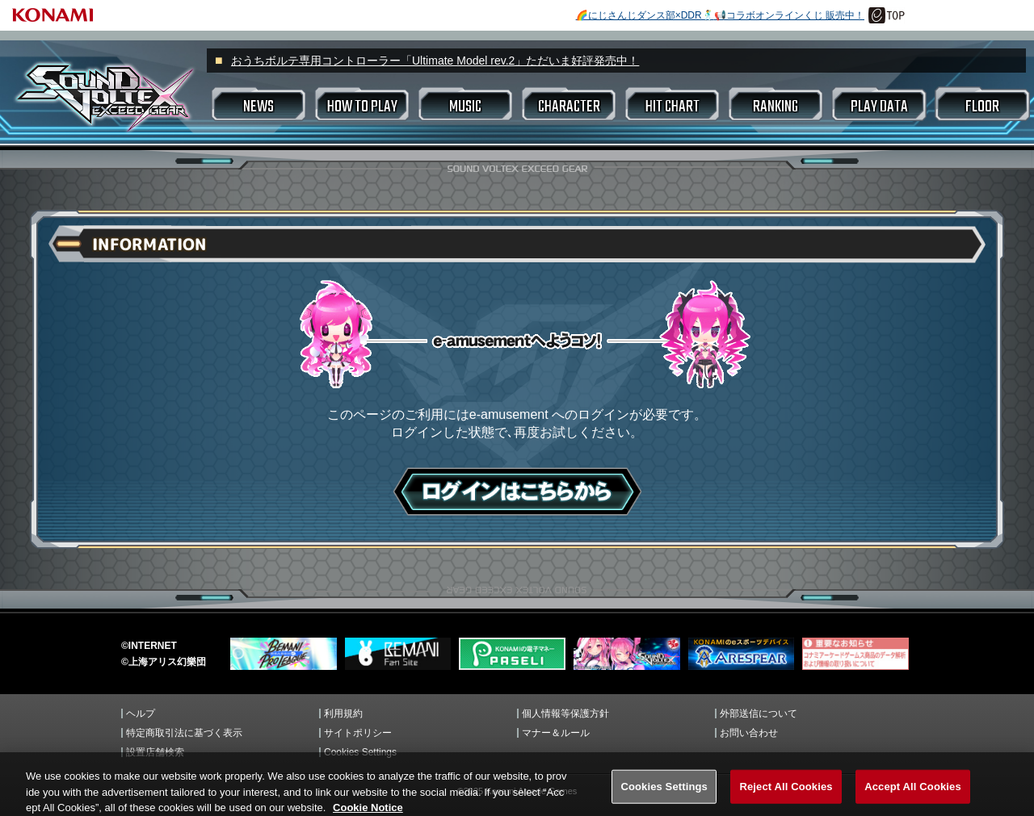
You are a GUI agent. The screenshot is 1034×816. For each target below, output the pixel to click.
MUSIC (465, 106)
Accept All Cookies (912, 799)
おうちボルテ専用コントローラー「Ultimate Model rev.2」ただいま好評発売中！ (435, 60)
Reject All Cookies (785, 799)
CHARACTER (569, 106)
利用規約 (343, 713)
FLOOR (982, 106)
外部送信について (758, 713)
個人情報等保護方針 (565, 713)
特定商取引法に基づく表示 (184, 733)
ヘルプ (140, 713)
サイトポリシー (358, 733)
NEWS (258, 106)
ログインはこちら (517, 492)
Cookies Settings (360, 752)
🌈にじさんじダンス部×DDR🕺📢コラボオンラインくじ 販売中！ (720, 15)
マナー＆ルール (556, 733)
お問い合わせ (749, 733)
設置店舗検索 (155, 752)
